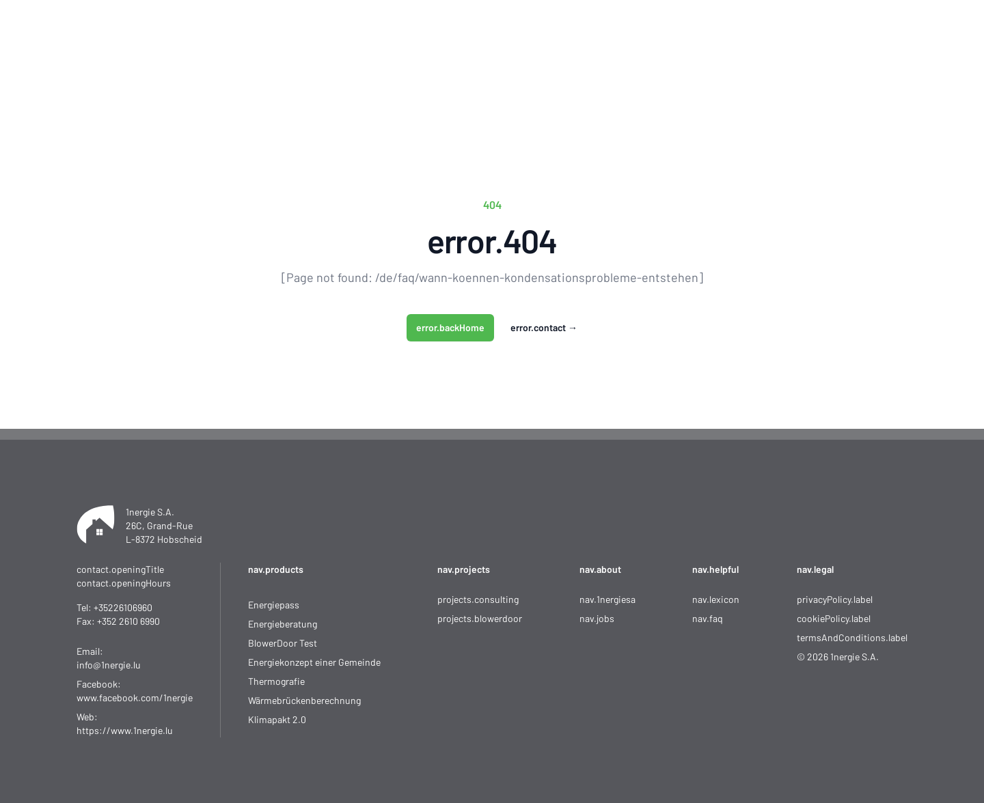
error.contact (543, 327)
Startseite (381, 54)
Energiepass (273, 604)
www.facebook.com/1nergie (135, 697)
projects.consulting (478, 599)
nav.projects (463, 569)
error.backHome (450, 327)
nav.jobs (596, 618)
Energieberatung (282, 624)
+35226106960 (123, 607)
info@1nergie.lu (109, 665)
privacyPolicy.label (835, 599)
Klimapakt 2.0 (277, 719)
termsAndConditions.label (852, 637)
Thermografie (276, 681)
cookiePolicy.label (834, 618)
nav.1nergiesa (607, 599)
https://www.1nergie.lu (125, 730)
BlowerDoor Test (282, 643)
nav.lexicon (715, 599)
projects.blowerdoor (479, 618)
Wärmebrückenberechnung (304, 700)
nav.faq (707, 618)
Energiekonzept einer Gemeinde (314, 662)
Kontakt (707, 54)
